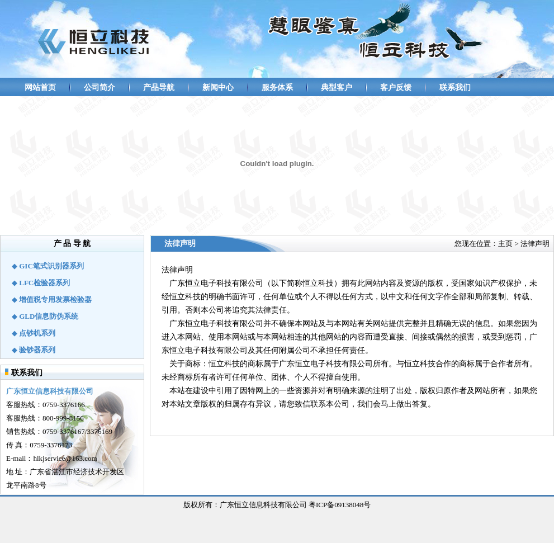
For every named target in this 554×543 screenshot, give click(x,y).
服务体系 (277, 87)
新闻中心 (218, 87)
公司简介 (99, 87)
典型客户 (336, 87)
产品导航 (158, 87)
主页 (505, 243)
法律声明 (535, 243)
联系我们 (455, 87)
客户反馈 (395, 87)
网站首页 (40, 87)
